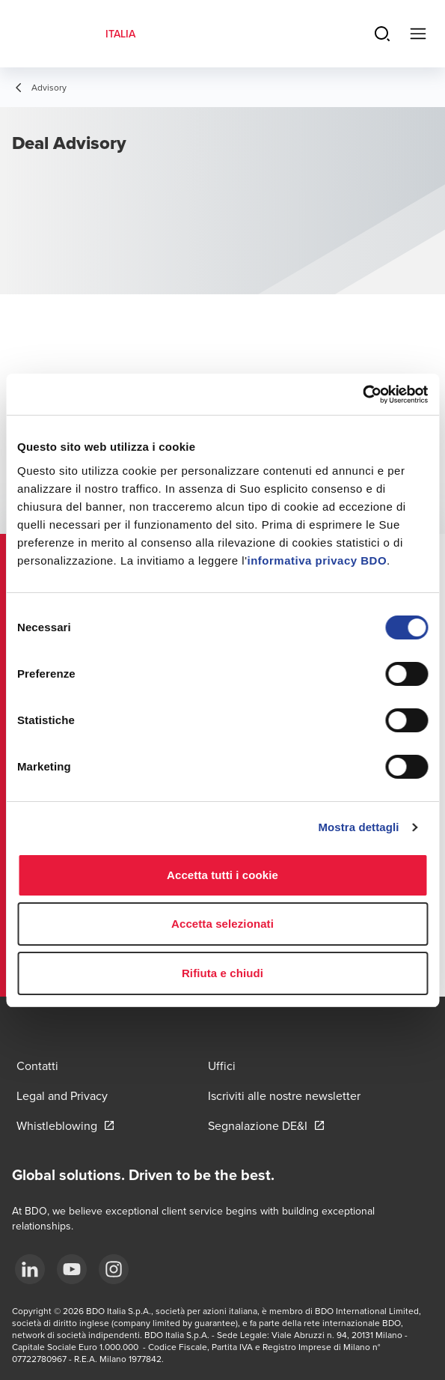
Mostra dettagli (358, 827)
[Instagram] (114, 1269)
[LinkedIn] (30, 1269)
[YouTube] (72, 1269)
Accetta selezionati (222, 923)
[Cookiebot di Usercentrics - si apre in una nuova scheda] (362, 394)
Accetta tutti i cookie (222, 875)
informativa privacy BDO (317, 560)
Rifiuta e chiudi (222, 973)
